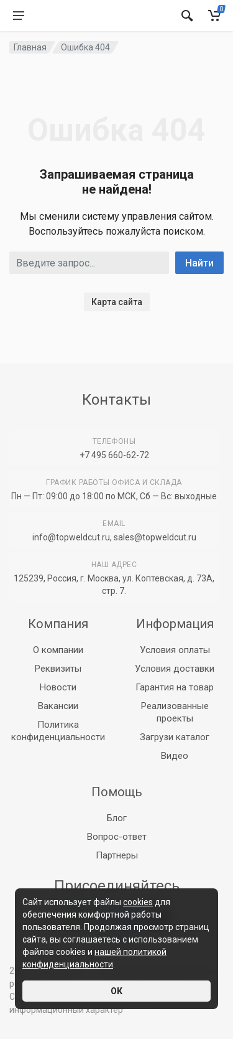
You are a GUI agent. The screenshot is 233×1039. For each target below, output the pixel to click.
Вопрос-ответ (117, 836)
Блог (117, 818)
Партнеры (117, 855)
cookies (138, 902)
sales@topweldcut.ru (155, 537)
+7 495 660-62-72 (114, 455)
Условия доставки (174, 668)
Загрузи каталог (174, 737)
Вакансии (58, 706)
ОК (116, 991)
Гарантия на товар (174, 687)
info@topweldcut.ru (71, 537)
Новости (58, 687)
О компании (58, 650)
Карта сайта (116, 302)
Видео (174, 755)
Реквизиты (58, 668)
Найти (199, 263)
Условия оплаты (175, 650)
